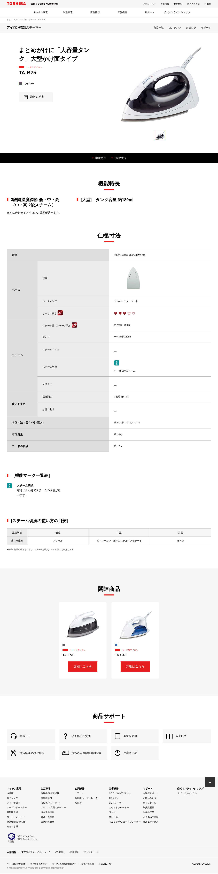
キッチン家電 (40, 12)
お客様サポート (151, 793)
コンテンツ (174, 27)
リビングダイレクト (187, 793)
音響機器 (122, 12)
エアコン (79, 793)
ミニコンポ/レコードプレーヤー (125, 822)
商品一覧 (158, 27)
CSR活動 (59, 852)
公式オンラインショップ (177, 12)
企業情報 (165, 4)
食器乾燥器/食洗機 (16, 822)
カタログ (191, 27)
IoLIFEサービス (150, 822)
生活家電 (68, 12)
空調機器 (95, 12)
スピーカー (114, 817)
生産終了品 (148, 812)
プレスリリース (91, 852)
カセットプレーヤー (119, 808)
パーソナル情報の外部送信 (64, 864)
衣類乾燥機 (46, 798)
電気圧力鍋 (12, 812)
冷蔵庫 (10, 793)
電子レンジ (12, 798)
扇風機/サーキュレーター (87, 798)
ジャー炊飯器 (13, 803)
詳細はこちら (83, 666)
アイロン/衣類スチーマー (53, 808)
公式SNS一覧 (105, 864)
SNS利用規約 (87, 864)
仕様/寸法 (120, 158)
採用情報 (178, 4)
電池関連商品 (47, 822)
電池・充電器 (47, 817)
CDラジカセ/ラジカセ (119, 793)
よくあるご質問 (151, 817)
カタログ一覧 (149, 803)
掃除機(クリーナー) (50, 803)
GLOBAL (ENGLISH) (201, 864)
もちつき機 (12, 827)
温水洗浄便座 (47, 812)
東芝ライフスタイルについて (35, 852)
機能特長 (100, 158)
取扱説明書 (148, 808)
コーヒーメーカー (16, 817)
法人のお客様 (193, 4)
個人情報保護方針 (38, 864)
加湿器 (78, 803)
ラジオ (112, 812)
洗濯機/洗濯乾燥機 (50, 793)
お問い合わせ (149, 4)
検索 (209, 4)
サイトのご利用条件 (16, 864)
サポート (149, 12)
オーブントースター (17, 808)
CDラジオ (114, 798)
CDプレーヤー (116, 803)
